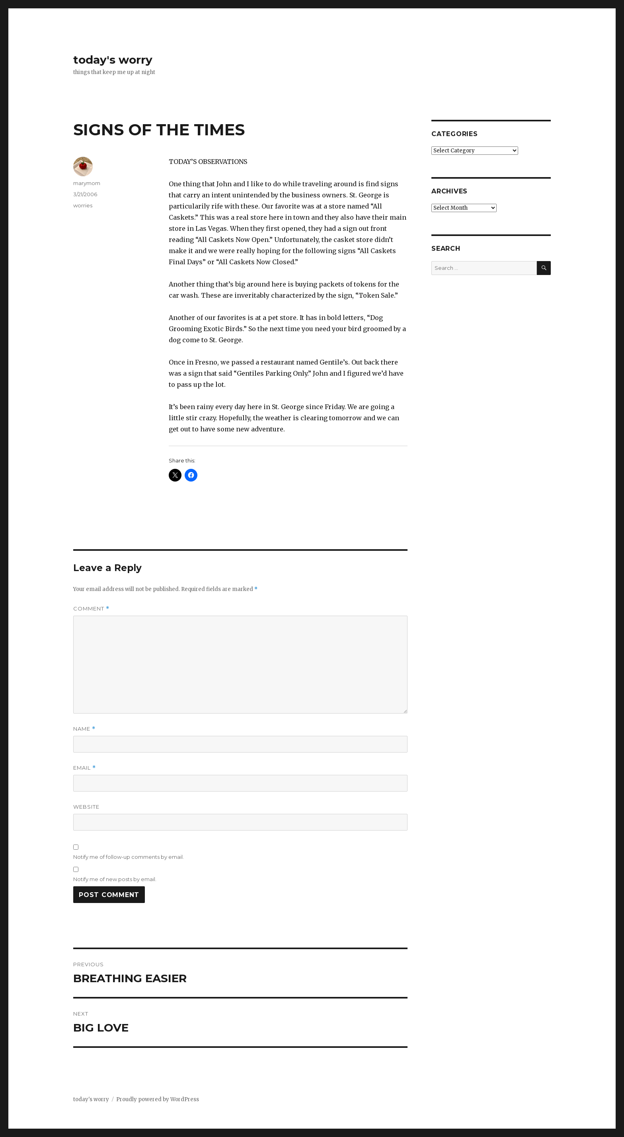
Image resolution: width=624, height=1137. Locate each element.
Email (84, 768)
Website (86, 807)
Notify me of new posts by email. (114, 879)
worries (82, 205)
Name (84, 728)
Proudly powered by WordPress (157, 1099)
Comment (91, 608)
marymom (86, 183)
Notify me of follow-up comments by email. (128, 857)
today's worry (112, 59)
